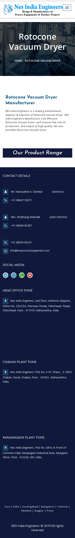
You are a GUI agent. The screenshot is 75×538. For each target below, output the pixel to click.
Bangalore (47, 506)
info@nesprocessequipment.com (30, 250)
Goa (7, 506)
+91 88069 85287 (17, 225)
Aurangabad (30, 506)
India (16, 506)
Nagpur (39, 510)
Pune (50, 510)
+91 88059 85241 (17, 242)
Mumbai (26, 510)
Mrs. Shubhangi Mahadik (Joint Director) (35, 217)
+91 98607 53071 (17, 200)
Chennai (62, 506)
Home (18, 60)
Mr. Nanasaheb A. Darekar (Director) (33, 191)
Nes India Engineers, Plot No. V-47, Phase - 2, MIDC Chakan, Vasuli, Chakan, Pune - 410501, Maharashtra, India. (37, 376)
